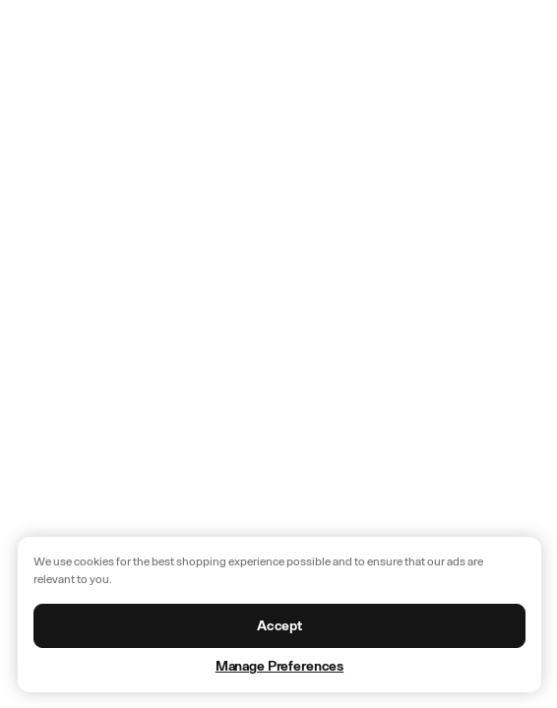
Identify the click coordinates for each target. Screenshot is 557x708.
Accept (279, 626)
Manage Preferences (279, 666)
